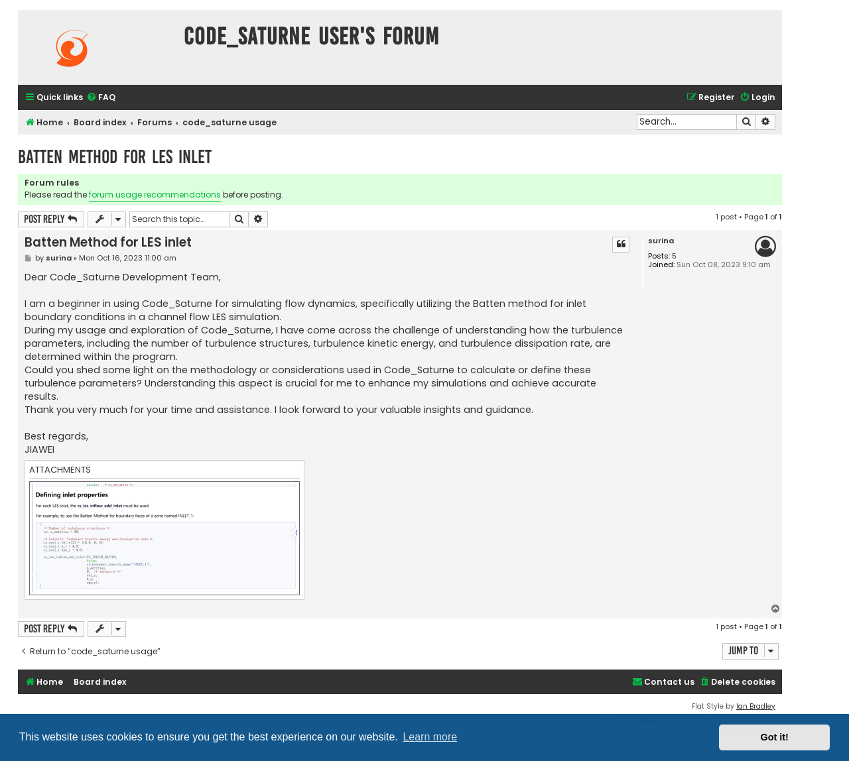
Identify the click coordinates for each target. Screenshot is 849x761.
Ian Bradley (755, 706)
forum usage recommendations (155, 194)
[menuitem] (100, 98)
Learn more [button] (430, 736)
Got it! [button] (775, 737)
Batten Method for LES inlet (115, 156)
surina (661, 241)
